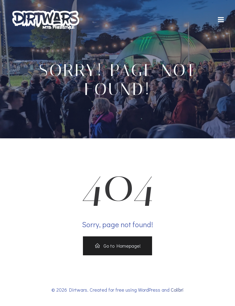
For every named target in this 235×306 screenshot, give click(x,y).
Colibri (177, 289)
